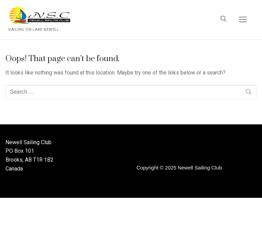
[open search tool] (223, 20)
